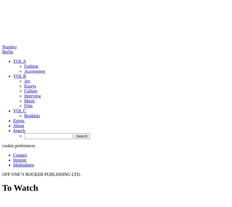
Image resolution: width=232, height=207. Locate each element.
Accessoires (34, 71)
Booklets (32, 115)
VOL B (19, 76)
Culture (30, 91)
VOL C (19, 110)
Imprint (19, 160)
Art (27, 81)
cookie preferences (18, 145)
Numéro (9, 49)
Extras (18, 120)
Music (29, 101)
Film (28, 105)
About (18, 125)
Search (19, 130)
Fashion (31, 66)
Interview (32, 96)
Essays (30, 86)
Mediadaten (23, 165)
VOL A (19, 61)
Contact (20, 155)
